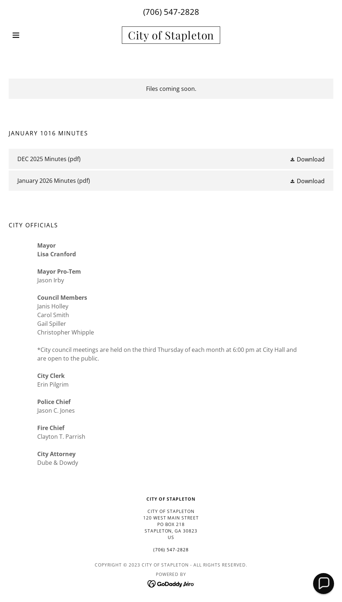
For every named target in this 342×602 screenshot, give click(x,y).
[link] (171, 37)
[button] (33, 35)
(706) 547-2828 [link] (171, 11)
